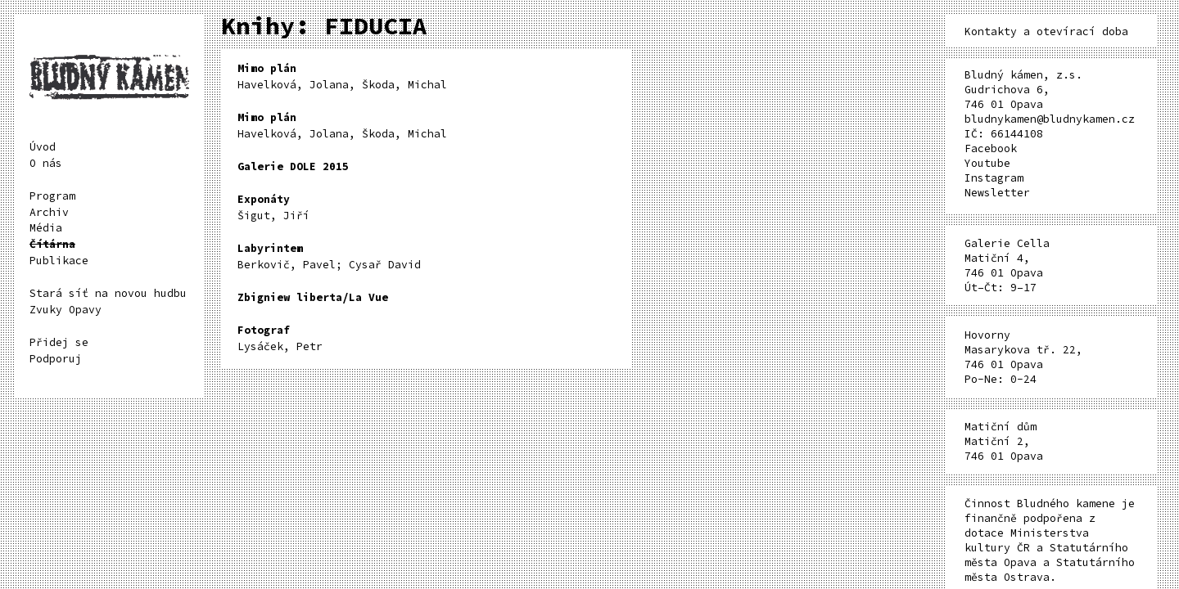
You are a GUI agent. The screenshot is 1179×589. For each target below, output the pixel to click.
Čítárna (52, 244)
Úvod (42, 147)
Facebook (990, 148)
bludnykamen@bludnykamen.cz (1049, 119)
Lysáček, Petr (280, 338)
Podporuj (55, 359)
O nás (45, 163)
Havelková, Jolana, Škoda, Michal (342, 76)
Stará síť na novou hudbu (108, 293)
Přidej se (58, 342)
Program (52, 196)
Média (45, 228)
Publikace (58, 261)
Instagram (993, 178)
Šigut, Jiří (273, 207)
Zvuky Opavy (65, 310)
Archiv (49, 212)
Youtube (987, 163)
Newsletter (997, 193)
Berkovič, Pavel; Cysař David (329, 256)
